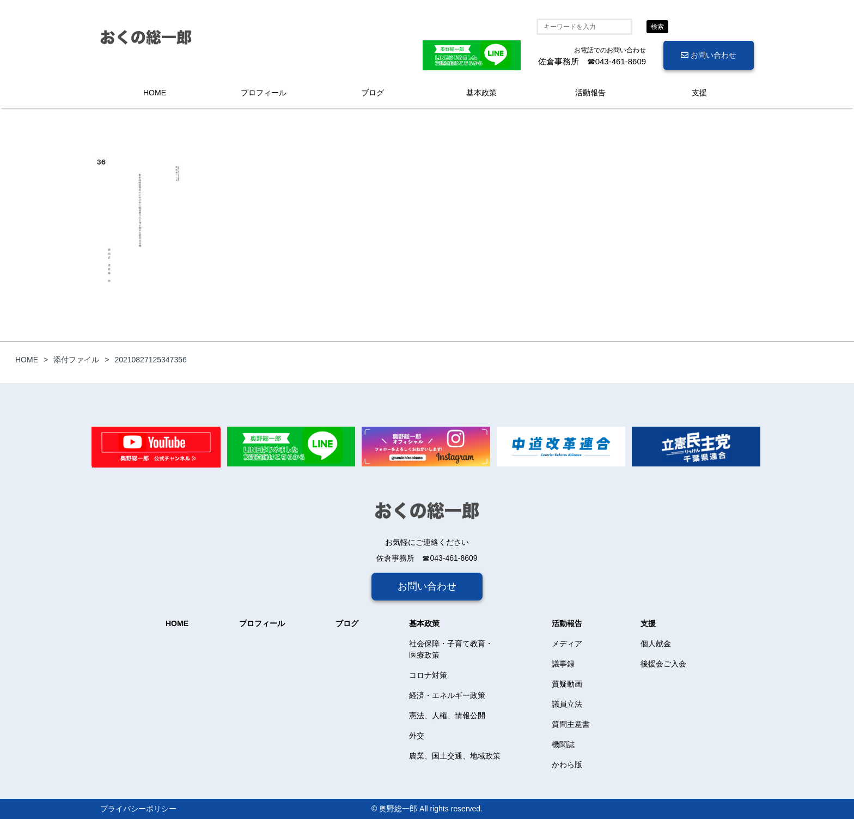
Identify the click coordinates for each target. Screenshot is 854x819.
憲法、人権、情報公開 (447, 715)
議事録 (563, 663)
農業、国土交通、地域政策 (455, 755)
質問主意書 (571, 724)
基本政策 (481, 92)
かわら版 (567, 764)
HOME (154, 92)
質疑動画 (567, 684)
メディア (567, 643)
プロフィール (263, 92)
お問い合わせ (708, 55)
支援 (699, 92)
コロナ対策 (428, 675)
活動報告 (590, 92)
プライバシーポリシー (138, 808)
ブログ (372, 92)
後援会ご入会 (663, 663)
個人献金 (655, 643)
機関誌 (563, 744)
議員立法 (567, 704)
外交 (416, 735)
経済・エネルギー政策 (447, 695)
